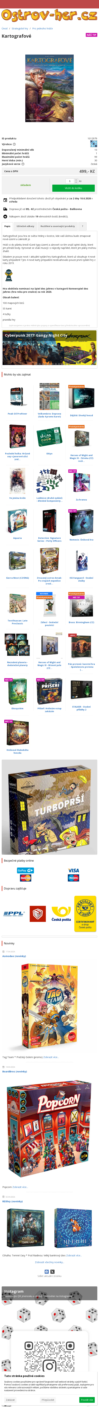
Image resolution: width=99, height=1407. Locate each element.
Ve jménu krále (17, 498)
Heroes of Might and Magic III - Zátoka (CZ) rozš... (81, 458)
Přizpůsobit (48, 1399)
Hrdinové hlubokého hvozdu (18, 751)
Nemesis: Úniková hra (81, 539)
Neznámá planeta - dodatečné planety (17, 664)
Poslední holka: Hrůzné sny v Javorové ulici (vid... (17, 456)
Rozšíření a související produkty (58, 226)
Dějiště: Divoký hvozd (81, 415)
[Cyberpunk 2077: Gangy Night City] (49, 349)
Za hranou (81, 499)
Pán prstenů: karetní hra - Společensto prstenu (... (81, 667)
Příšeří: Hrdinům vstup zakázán (49, 710)
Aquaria (17, 538)
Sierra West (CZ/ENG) (17, 577)
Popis (7, 226)
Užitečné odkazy (25, 226)
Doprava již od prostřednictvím (45, 209)
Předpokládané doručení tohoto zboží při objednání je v (51, 200)
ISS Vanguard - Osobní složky (81, 579)
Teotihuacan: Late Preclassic (18, 622)
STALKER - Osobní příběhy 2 (81, 708)
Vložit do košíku (73, 188)
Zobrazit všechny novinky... (49, 1262)
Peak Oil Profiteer (17, 413)
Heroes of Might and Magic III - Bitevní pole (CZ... (49, 665)
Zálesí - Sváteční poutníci (49, 624)
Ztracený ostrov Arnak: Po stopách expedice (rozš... (49, 580)
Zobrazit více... (51, 1057)
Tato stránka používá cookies (24, 1376)
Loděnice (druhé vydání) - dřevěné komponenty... (49, 499)
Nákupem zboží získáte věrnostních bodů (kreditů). (38, 216)
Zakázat (10, 1399)
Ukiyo (49, 453)
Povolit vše (87, 1399)
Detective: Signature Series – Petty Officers (49, 539)
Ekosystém (17, 708)
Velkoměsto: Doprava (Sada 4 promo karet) (49, 415)
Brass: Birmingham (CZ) (81, 622)
